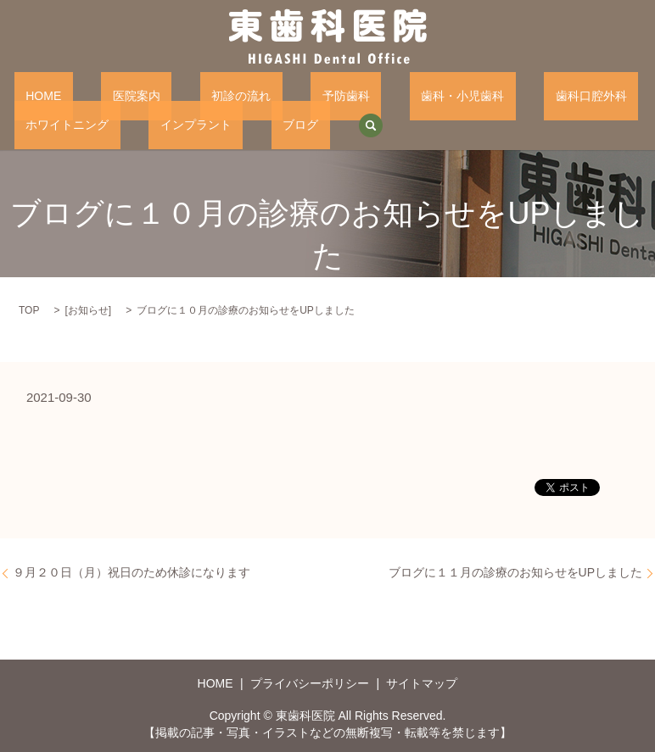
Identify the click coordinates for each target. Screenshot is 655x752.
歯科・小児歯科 (359, 95)
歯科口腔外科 (465, 95)
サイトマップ (421, 682)
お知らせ (88, 309)
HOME (32, 95)
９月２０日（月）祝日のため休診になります (131, 570)
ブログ (131, 124)
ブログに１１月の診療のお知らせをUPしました (515, 570)
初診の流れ (184, 95)
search (191, 124)
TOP (29, 309)
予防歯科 (266, 95)
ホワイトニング (571, 95)
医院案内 (102, 95)
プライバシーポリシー (309, 682)
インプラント (50, 124)
